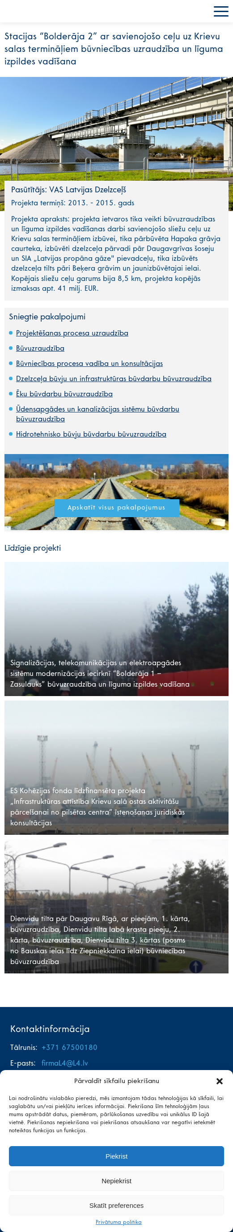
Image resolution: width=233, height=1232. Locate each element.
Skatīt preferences (116, 1205)
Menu (221, 11)
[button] (219, 1081)
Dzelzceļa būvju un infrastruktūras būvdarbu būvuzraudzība (114, 379)
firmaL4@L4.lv (65, 1063)
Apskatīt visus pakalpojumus (116, 508)
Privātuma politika (119, 1222)
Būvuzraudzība (40, 349)
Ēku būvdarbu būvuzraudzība (64, 394)
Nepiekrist (116, 1181)
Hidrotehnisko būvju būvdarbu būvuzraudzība (91, 434)
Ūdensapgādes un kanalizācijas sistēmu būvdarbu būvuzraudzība (97, 414)
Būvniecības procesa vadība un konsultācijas (89, 364)
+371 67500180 (69, 1048)
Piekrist (116, 1156)
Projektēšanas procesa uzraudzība (72, 333)
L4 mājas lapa (29, 11)
